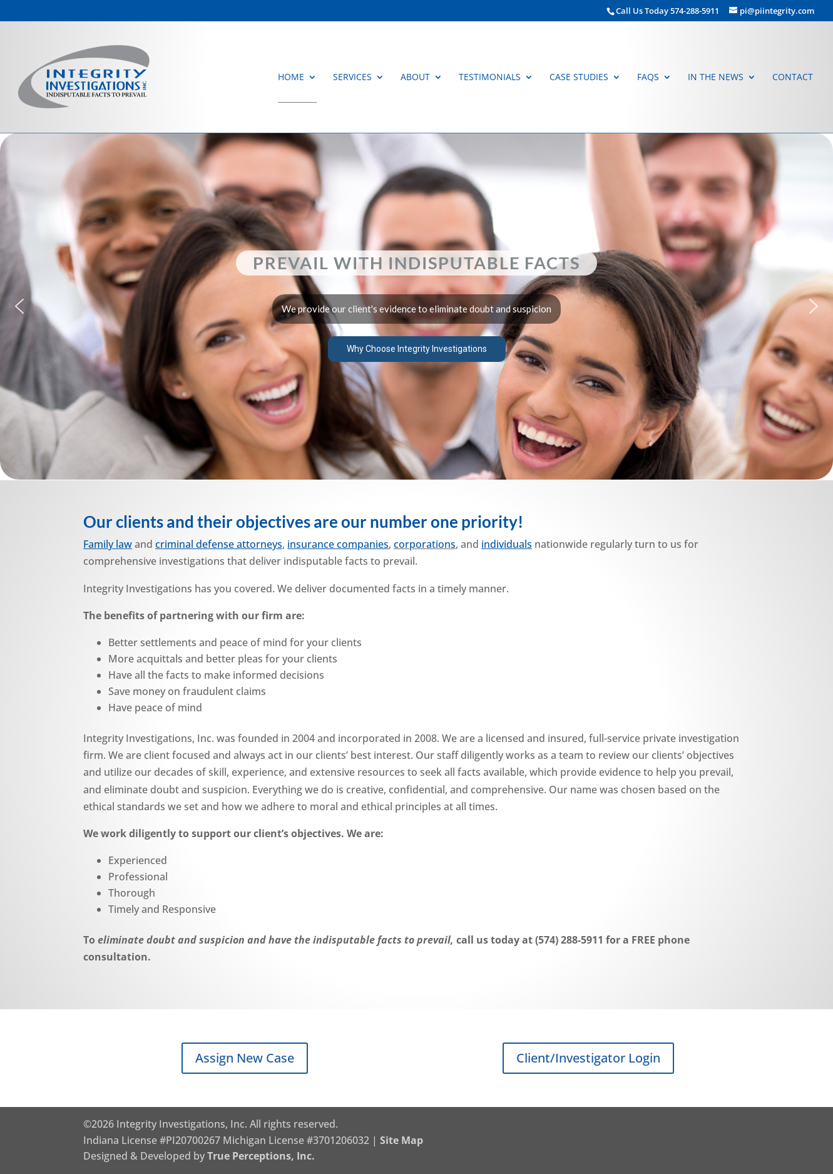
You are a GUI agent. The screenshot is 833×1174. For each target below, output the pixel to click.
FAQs (648, 78)
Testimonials (490, 78)
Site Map (401, 1140)
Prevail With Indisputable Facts (416, 262)
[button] (416, 306)
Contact (792, 78)
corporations (425, 544)
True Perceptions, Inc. (261, 1156)
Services (352, 78)
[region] (416, 306)
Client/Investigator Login (588, 1057)
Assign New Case (244, 1057)
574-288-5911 (695, 10)
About (415, 78)
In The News (716, 78)
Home (291, 78)
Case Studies (578, 78)
